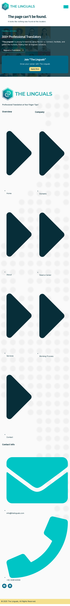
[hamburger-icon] (65, 6)
